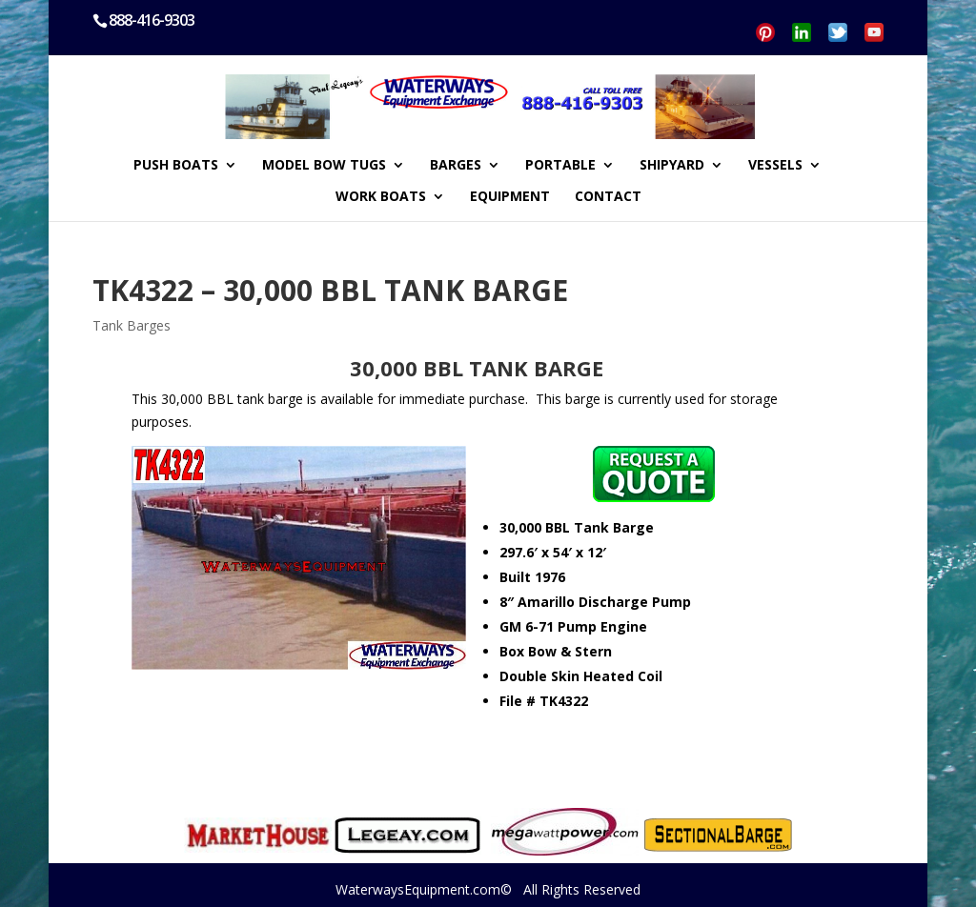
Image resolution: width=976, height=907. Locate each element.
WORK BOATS (381, 197)
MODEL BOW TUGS (324, 165)
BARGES (455, 165)
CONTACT (608, 197)
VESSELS (775, 165)
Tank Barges (131, 325)
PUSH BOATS (175, 165)
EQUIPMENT (510, 197)
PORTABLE (560, 165)
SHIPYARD (672, 165)
